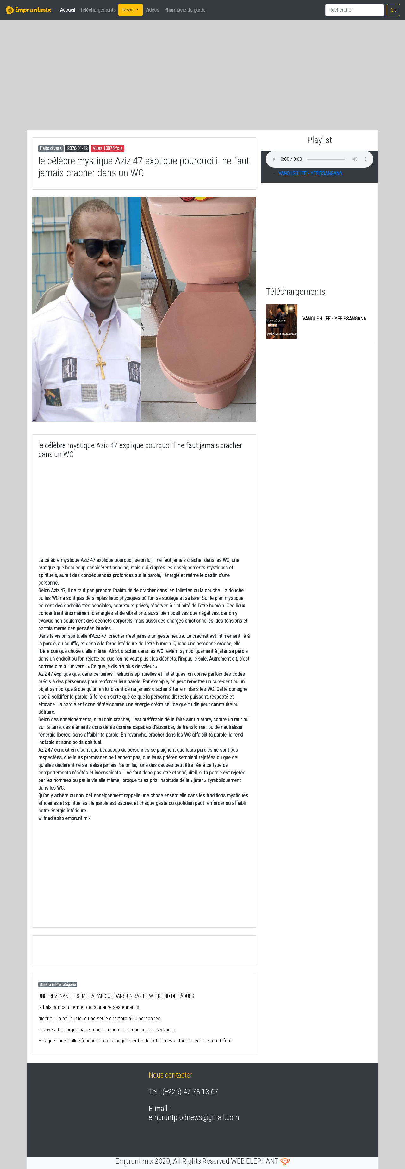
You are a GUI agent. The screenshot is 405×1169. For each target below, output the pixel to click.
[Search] (354, 10)
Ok (393, 10)
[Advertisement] (88, 69)
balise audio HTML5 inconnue (319, 159)
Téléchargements (98, 10)
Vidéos (152, 10)
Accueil (69, 9)
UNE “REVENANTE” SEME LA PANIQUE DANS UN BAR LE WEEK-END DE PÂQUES (116, 996)
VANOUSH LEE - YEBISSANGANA (310, 174)
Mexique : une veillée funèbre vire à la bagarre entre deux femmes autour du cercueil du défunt (135, 1041)
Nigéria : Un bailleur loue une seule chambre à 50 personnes (99, 1019)
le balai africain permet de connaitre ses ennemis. (89, 1007)
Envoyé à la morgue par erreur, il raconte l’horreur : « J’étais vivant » (106, 1030)
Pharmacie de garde (184, 10)
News (128, 10)
